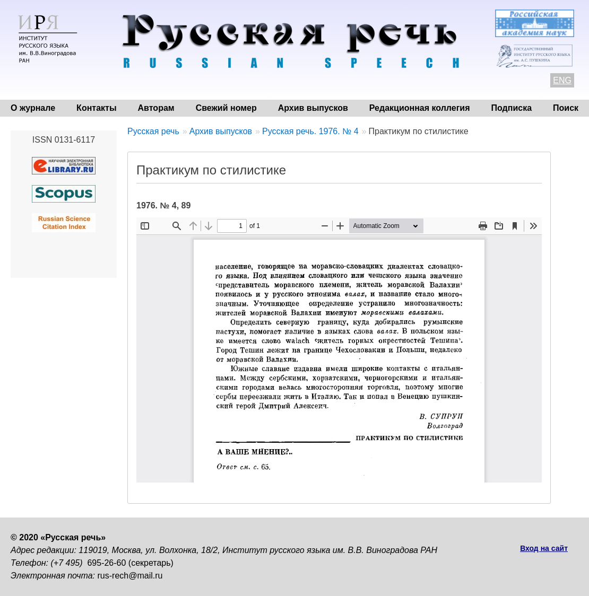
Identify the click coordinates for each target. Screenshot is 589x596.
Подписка (511, 107)
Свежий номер (226, 107)
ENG (562, 80)
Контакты (96, 107)
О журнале (33, 107)
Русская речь (153, 131)
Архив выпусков (313, 107)
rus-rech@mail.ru (130, 575)
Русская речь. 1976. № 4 (310, 131)
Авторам (156, 107)
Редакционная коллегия (419, 107)
